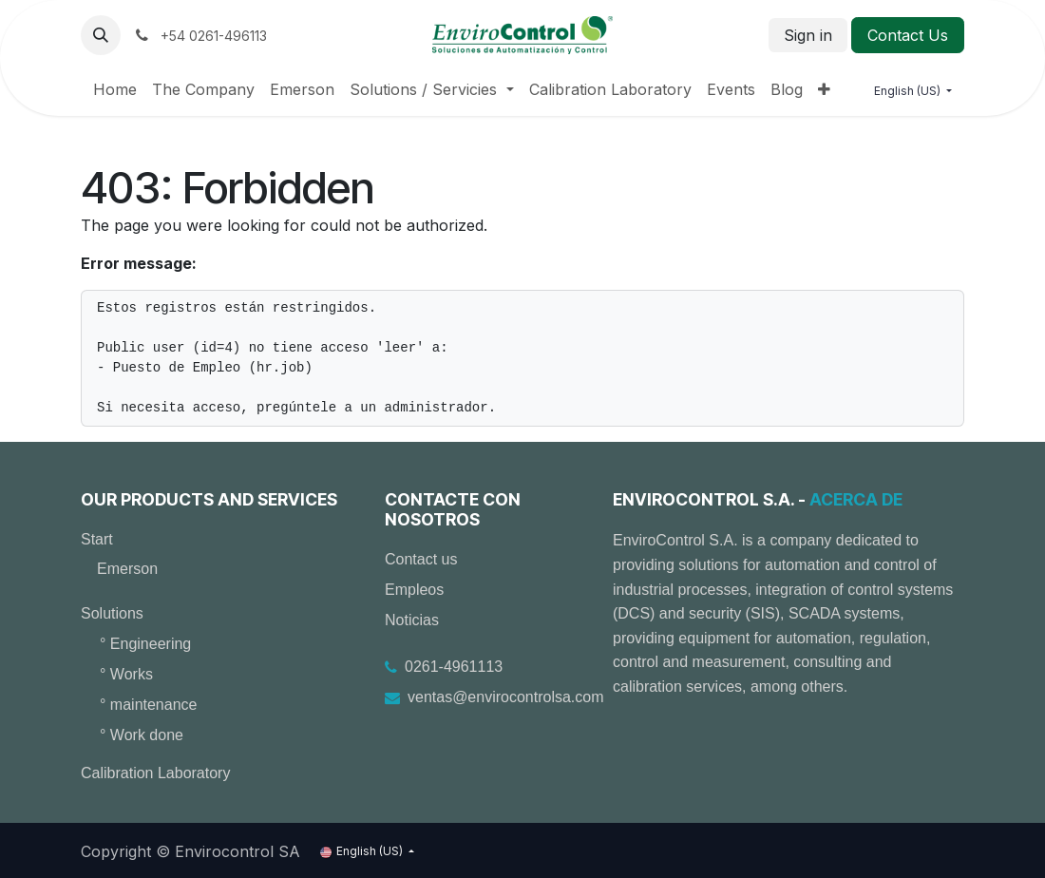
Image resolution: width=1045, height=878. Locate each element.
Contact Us (907, 35)
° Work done (141, 735)
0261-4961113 (454, 666)
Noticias (412, 620)
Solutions (112, 613)
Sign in (808, 35)
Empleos (414, 590)
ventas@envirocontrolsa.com (506, 697)
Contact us (421, 559)
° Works (126, 674)
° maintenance (148, 705)
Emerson (127, 569)
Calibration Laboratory (155, 773)
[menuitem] (115, 89)
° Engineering (145, 644)
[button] (101, 35)
